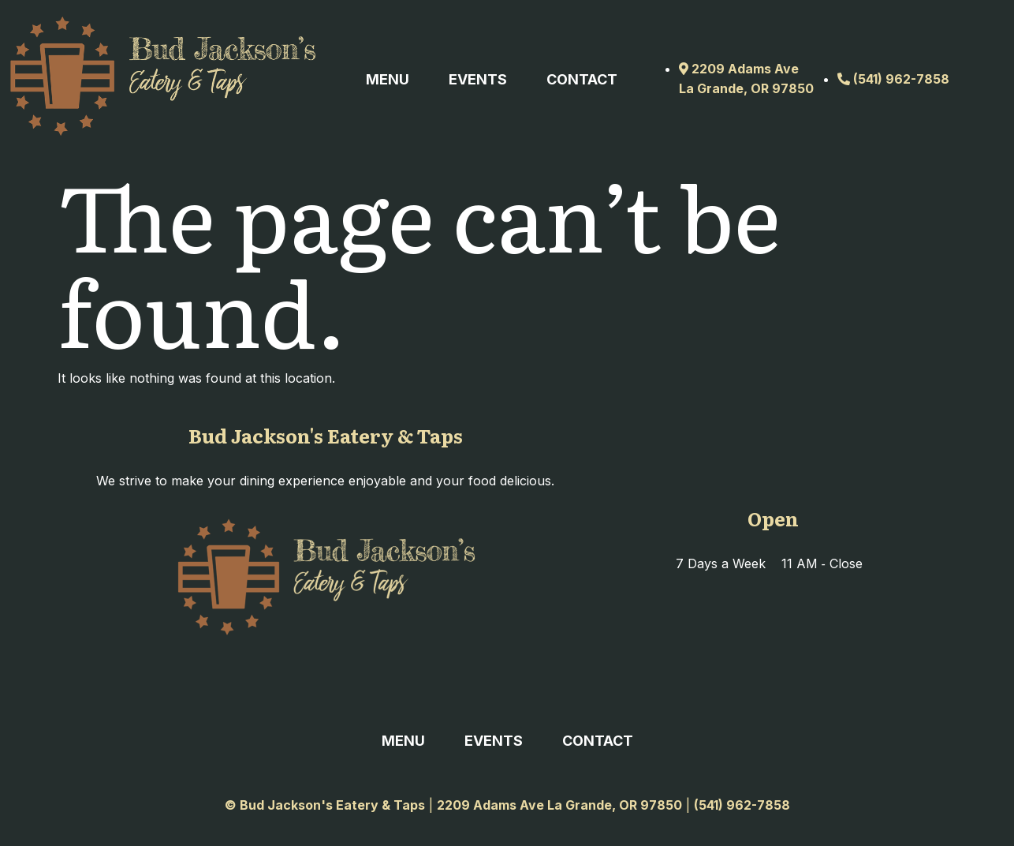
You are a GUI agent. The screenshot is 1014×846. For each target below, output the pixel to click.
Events (478, 79)
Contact (581, 79)
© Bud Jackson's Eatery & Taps (325, 805)
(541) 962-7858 (742, 805)
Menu (387, 79)
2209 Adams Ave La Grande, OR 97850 (559, 805)
